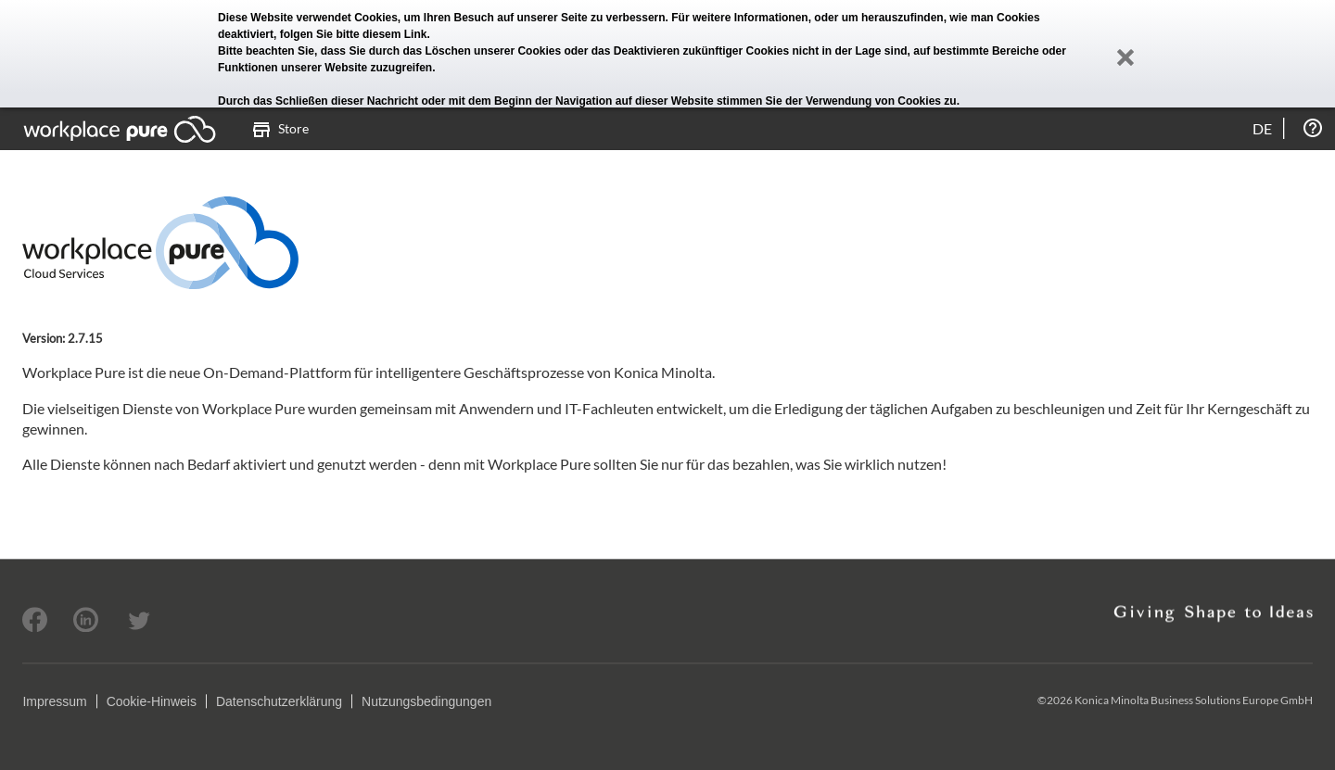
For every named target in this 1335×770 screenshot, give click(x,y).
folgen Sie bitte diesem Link (353, 34)
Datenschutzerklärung (279, 701)
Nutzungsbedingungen (426, 701)
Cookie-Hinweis (152, 701)
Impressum (54, 701)
